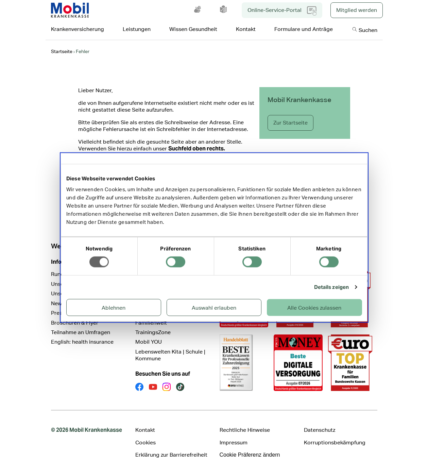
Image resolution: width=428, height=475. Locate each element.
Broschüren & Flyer (74, 323)
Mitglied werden (356, 10)
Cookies (145, 442)
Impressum (233, 442)
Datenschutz (319, 430)
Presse (59, 313)
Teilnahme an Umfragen (80, 332)
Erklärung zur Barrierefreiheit (171, 455)
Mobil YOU (148, 342)
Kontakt (145, 430)
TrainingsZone (153, 332)
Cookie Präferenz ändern (250, 455)
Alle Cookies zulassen (314, 307)
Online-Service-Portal (281, 11)
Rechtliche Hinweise (245, 430)
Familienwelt (151, 323)
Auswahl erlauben (214, 307)
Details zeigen (331, 287)
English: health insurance (82, 342)
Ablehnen (113, 307)
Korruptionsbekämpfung (334, 442)
